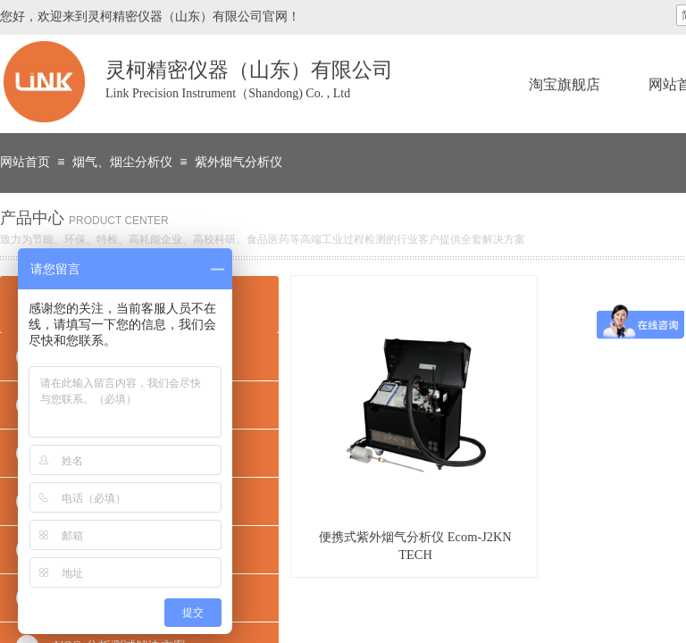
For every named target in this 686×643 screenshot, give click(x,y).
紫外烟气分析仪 (238, 162)
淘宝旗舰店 (564, 84)
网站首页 (25, 162)
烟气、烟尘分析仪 (122, 162)
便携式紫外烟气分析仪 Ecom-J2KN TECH (415, 546)
